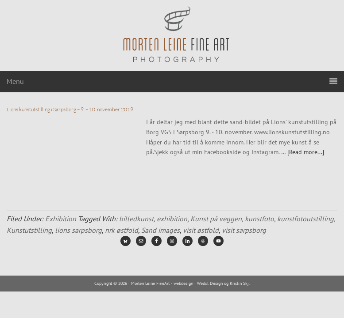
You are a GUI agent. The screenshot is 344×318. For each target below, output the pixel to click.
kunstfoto (259, 218)
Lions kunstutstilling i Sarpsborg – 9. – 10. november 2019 (70, 109)
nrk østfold (121, 230)
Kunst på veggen (216, 218)
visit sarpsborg (244, 230)
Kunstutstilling (29, 230)
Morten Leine (172, 35)
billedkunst (136, 218)
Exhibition (60, 218)
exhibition (172, 218)
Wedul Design (210, 283)
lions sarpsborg (78, 230)
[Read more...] (305, 152)
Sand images (160, 230)
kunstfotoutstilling (305, 218)
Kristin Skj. (240, 283)
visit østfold (201, 230)
